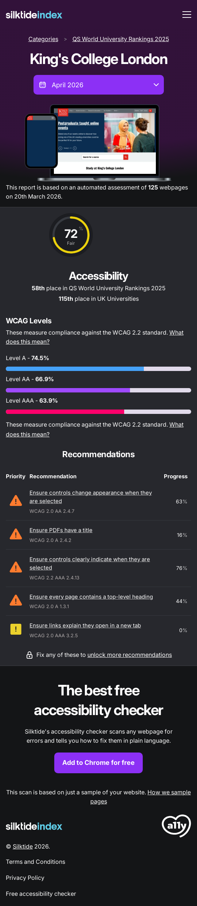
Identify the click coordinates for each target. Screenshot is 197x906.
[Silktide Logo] (34, 826)
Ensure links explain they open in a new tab (85, 625)
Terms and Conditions (35, 861)
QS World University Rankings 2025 (120, 39)
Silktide (23, 846)
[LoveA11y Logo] (176, 827)
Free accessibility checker (41, 893)
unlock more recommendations (129, 654)
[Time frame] (99, 85)
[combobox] (99, 85)
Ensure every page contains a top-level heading (91, 596)
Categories (43, 39)
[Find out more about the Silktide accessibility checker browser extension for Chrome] (98, 727)
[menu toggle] (187, 15)
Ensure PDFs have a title (60, 530)
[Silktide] (34, 15)
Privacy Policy (25, 877)
